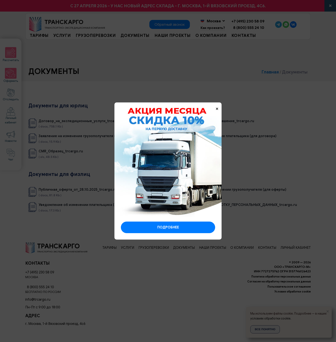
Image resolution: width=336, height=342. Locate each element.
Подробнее (168, 227)
